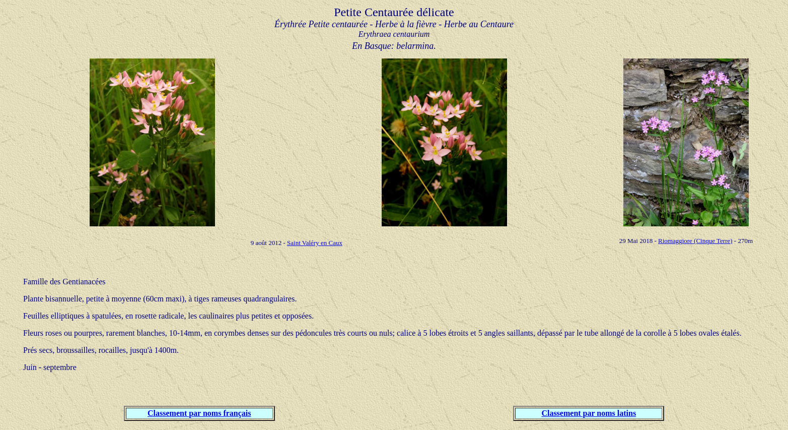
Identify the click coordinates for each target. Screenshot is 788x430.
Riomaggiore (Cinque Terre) (695, 240)
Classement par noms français (199, 413)
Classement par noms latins (588, 413)
